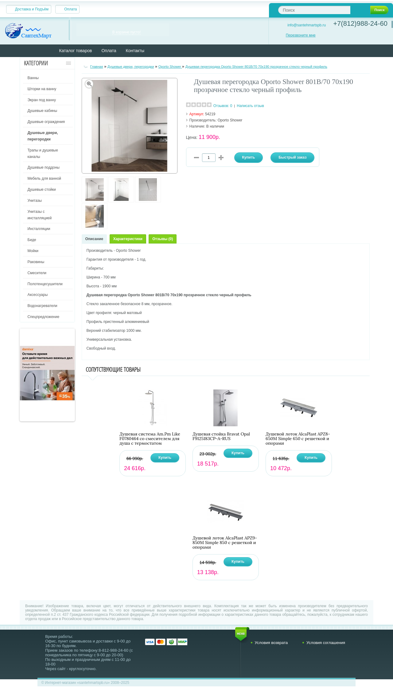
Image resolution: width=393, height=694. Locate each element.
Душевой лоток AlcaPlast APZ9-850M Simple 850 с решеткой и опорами (225, 543)
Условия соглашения (325, 642)
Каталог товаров (75, 50)
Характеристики (127, 239)
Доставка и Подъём (32, 9)
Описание (94, 239)
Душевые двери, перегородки (130, 66)
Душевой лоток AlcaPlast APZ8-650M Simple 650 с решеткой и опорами (298, 439)
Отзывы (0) (162, 239)
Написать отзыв (250, 106)
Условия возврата (271, 642)
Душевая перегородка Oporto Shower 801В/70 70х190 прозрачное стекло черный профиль (256, 66)
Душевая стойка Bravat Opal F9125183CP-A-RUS (221, 436)
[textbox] (314, 10)
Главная (96, 66)
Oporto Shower (170, 66)
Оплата (70, 9)
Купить (164, 457)
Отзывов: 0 (222, 106)
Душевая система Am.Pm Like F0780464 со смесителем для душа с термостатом (149, 439)
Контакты (135, 50)
